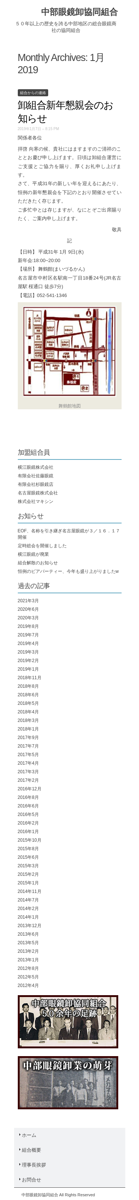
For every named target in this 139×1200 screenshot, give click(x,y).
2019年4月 (28, 643)
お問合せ (29, 1180)
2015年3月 (28, 865)
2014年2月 (28, 908)
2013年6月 (28, 934)
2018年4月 (28, 711)
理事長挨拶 (32, 1165)
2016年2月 (28, 823)
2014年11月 (30, 891)
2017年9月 (28, 737)
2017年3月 (28, 771)
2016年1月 (28, 831)
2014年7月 (28, 900)
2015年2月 (28, 874)
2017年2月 (28, 780)
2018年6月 (28, 694)
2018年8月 (28, 686)
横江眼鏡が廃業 (33, 554)
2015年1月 (28, 883)
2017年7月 (28, 746)
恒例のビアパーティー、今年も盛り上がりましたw (68, 571)
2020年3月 (28, 617)
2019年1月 (28, 669)
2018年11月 (30, 677)
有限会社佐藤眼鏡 (35, 475)
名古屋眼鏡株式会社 (38, 493)
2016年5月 (28, 814)
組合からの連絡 (33, 93)
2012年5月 (28, 977)
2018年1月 (28, 729)
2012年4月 (28, 985)
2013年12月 (30, 925)
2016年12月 (30, 788)
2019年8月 (28, 626)
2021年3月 (28, 600)
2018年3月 (28, 720)
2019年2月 (28, 660)
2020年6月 (28, 609)
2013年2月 (28, 951)
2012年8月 (28, 968)
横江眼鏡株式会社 (35, 467)
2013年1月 (28, 959)
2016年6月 (28, 806)
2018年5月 (28, 703)
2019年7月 (28, 635)
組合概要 (29, 1150)
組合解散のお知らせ (38, 562)
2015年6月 (28, 857)
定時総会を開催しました (42, 545)
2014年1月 (28, 917)
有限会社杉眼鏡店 (35, 484)
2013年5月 (28, 942)
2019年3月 (28, 652)
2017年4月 (28, 763)
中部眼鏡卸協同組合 (79, 12)
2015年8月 (28, 848)
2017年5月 (28, 754)
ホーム (27, 1135)
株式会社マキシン (35, 501)
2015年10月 (30, 840)
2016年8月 (28, 797)
